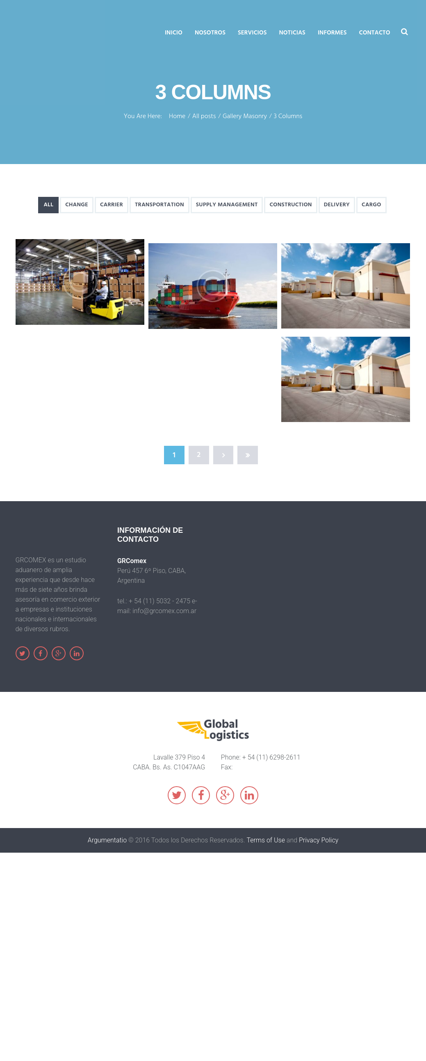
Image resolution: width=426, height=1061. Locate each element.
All (48, 205)
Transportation (159, 205)
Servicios (252, 33)
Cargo (371, 205)
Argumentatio (107, 840)
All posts (204, 116)
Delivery (337, 205)
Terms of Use (265, 840)
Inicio (173, 33)
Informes (332, 33)
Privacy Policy (318, 840)
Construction (291, 205)
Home (177, 116)
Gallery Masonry (245, 116)
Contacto (374, 33)
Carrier (111, 205)
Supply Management (227, 205)
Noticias (292, 33)
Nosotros (210, 33)
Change (76, 205)
